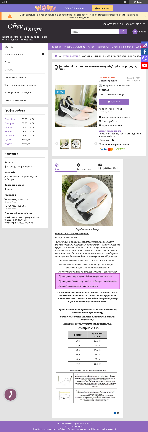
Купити (115, 101)
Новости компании (15, 100)
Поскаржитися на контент (79, 429)
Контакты (103, 46)
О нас (91, 46)
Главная (56, 46)
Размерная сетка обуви (18, 92)
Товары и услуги (73, 46)
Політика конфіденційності (104, 429)
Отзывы (9, 69)
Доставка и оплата (122, 46)
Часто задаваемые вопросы (20, 84)
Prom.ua (88, 423)
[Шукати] (123, 31)
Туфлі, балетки (71, 56)
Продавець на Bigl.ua (74, 426)
